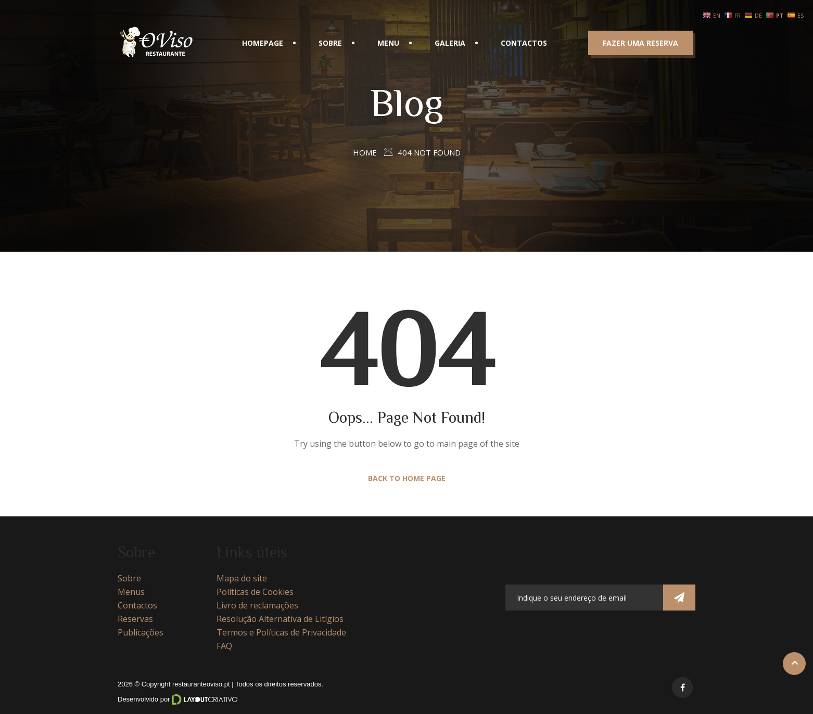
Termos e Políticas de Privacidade (281, 632)
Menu (388, 43)
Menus (131, 592)
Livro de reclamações (257, 605)
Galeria (450, 43)
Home (365, 152)
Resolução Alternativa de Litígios (280, 619)
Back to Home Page (407, 478)
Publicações (140, 632)
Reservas (135, 619)
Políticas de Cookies (255, 592)
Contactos (524, 43)
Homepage (262, 43)
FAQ (224, 646)
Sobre (330, 43)
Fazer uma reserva (640, 43)
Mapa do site (242, 578)
